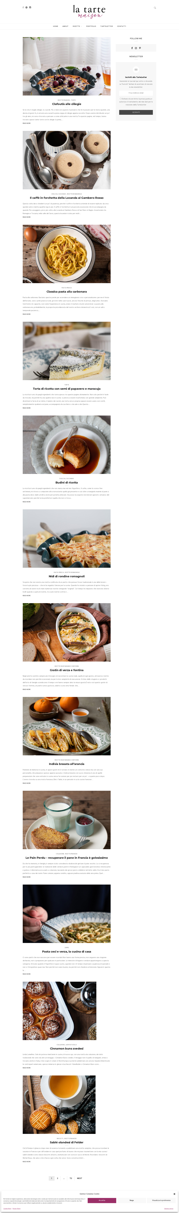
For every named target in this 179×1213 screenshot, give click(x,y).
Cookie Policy (7, 1209)
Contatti (121, 26)
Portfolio (91, 26)
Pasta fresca (67, 288)
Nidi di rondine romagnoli (67, 576)
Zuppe (67, 947)
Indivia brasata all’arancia (66, 764)
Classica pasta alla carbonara (67, 291)
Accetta (102, 1200)
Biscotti (60, 1138)
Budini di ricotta (66, 482)
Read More (27, 123)
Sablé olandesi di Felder (66, 1142)
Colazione (60, 854)
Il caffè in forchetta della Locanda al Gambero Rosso (67, 197)
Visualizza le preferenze (161, 1200)
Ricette (76, 26)
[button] (174, 1194)
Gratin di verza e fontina (67, 670)
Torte (73, 100)
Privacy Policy (17, 1209)
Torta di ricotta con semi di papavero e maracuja (66, 388)
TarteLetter (106, 26)
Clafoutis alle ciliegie (66, 104)
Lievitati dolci (71, 1045)
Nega (132, 1200)
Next (79, 1178)
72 (71, 1178)
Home (55, 26)
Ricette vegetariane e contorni (67, 666)
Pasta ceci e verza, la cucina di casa (66, 951)
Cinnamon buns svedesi (66, 1048)
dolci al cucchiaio (59, 194)
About (65, 26)
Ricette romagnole (74, 194)
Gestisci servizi (168, 1209)
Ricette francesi (64, 100)
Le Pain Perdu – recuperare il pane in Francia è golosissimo (67, 857)
